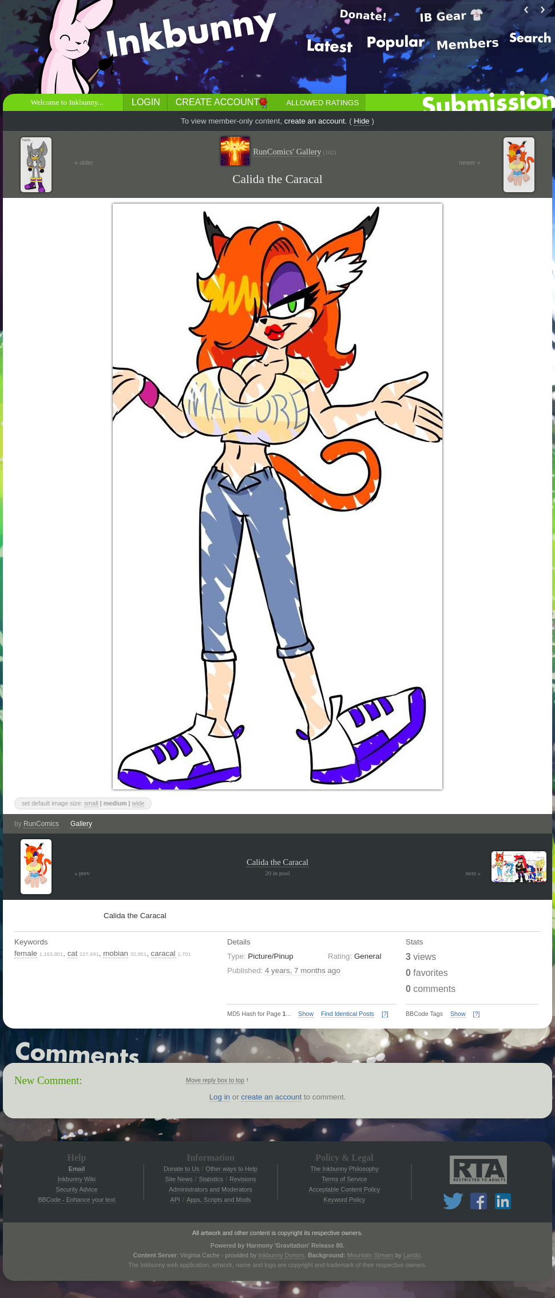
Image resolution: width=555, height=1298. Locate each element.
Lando (412, 1255)
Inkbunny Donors (281, 1255)
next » (473, 873)
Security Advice (77, 1189)
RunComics (41, 824)
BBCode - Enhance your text (76, 1199)
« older (83, 162)
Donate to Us (181, 1168)
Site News (178, 1179)
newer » (470, 162)
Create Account (217, 102)
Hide (361, 121)
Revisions (242, 1179)
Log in (219, 1097)
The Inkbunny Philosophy (344, 1168)
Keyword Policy (345, 1199)
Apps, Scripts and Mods (219, 1199)
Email (77, 1168)
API (175, 1199)
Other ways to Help (231, 1168)
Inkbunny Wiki (77, 1179)
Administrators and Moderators (210, 1189)
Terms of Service (344, 1179)
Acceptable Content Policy (344, 1189)
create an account (314, 121)
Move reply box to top (215, 1080)
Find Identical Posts (347, 1013)
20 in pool (277, 873)
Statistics (211, 1179)
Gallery (81, 824)
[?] (385, 1013)
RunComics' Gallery (294, 152)
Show (306, 1013)
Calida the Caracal (277, 862)
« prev (82, 873)
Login (146, 102)
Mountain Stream (370, 1255)
